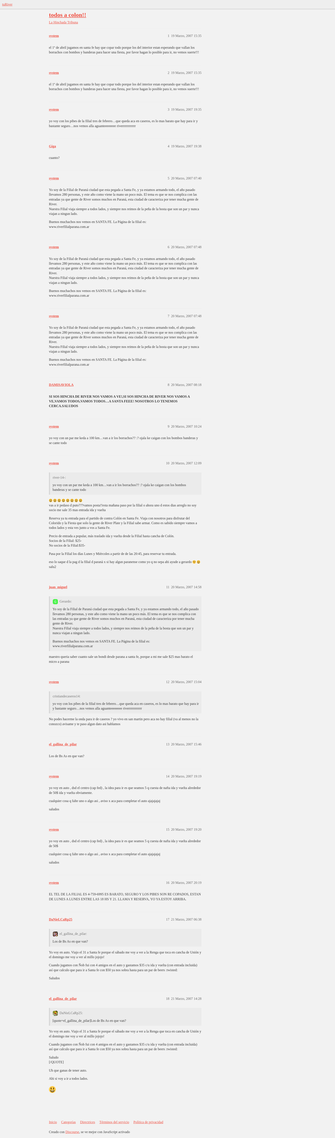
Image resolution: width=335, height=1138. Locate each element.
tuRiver (7, 4)
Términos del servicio (114, 1122)
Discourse (72, 1132)
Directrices (87, 1122)
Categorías (68, 1122)
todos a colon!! (67, 15)
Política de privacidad (148, 1122)
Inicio (53, 1122)
